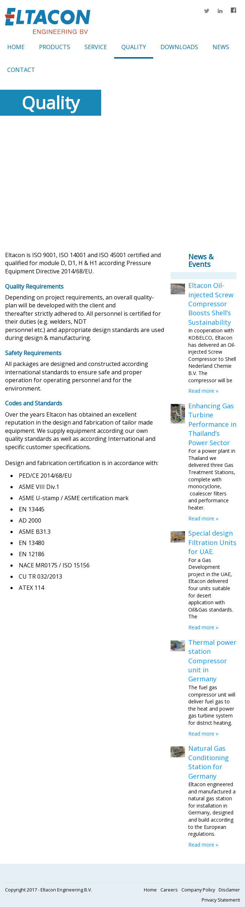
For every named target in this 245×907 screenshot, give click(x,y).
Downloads (179, 47)
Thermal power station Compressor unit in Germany (212, 661)
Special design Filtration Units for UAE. (212, 542)
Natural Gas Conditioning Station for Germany (208, 762)
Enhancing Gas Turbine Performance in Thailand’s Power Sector (212, 424)
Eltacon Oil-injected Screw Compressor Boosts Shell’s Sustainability (210, 304)
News (220, 47)
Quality (133, 47)
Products (54, 47)
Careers (169, 889)
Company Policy (198, 889)
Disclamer (229, 889)
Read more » (203, 390)
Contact (21, 70)
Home (16, 47)
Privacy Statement (221, 900)
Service (96, 47)
